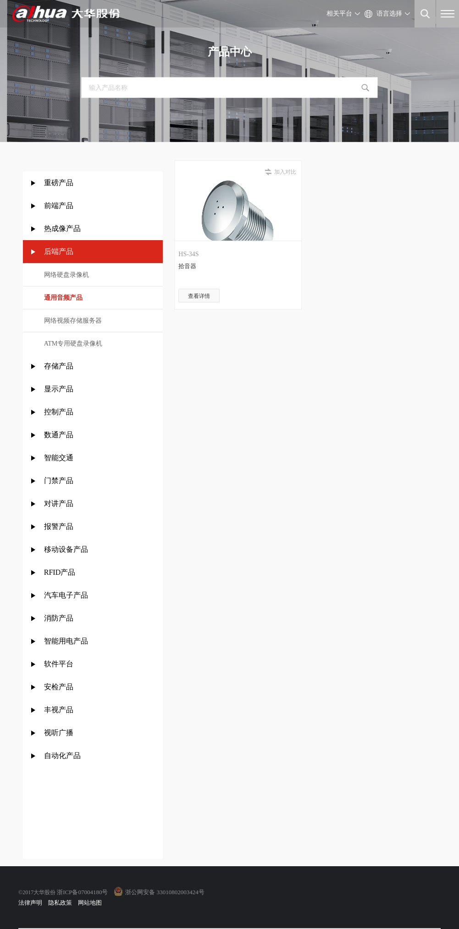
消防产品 (58, 618)
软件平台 (58, 664)
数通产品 (58, 435)
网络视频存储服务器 (73, 320)
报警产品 (58, 526)
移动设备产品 (66, 549)
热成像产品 (62, 228)
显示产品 (58, 389)
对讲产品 (58, 503)
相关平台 (339, 13)
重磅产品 (58, 183)
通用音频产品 (63, 297)
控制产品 (59, 412)
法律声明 (30, 902)
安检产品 (58, 687)
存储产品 (58, 366)
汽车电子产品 (66, 595)
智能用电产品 (66, 641)
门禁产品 (58, 480)
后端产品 (58, 251)
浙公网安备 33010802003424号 (164, 892)
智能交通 (58, 458)
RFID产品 (59, 572)
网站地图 (90, 902)
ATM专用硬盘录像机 (73, 343)
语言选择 (389, 13)
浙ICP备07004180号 (82, 892)
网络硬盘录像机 (66, 274)
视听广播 (58, 733)
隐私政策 (60, 902)
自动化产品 (62, 755)
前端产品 (58, 205)
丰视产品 (58, 710)
